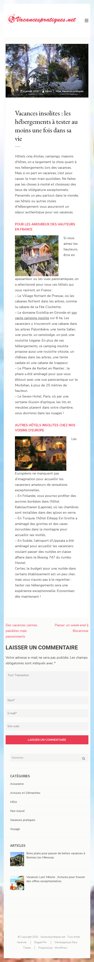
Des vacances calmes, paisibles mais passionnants (22, 631)
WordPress (61, 948)
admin (48, 91)
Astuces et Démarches (25, 793)
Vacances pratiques (73, 91)
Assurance (17, 784)
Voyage (15, 829)
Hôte (58, 91)
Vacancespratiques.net (52, 937)
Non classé (17, 811)
